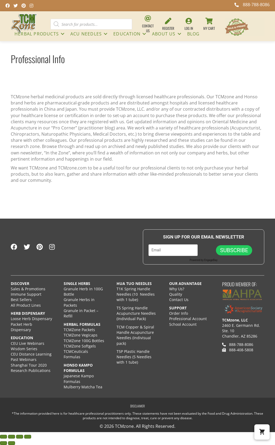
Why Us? (176, 288)
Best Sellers (21, 299)
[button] (62, 34)
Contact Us (179, 299)
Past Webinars (24, 359)
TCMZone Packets (79, 329)
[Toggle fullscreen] (11, 437)
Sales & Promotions (28, 288)
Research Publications (30, 370)
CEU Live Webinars (27, 343)
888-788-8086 (237, 344)
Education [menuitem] (126, 34)
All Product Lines (26, 305)
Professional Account (188, 318)
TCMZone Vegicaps (80, 335)
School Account (183, 324)
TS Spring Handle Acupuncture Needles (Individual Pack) (136, 313)
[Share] (19, 437)
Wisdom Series (24, 348)
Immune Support (26, 294)
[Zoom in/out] (3, 437)
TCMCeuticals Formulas (76, 354)
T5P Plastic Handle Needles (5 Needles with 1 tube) (134, 357)
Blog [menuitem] (193, 34)
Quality (175, 294)
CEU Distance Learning (31, 354)
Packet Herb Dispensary (21, 327)
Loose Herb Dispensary (31, 318)
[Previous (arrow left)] (3, 443)
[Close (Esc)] (27, 437)
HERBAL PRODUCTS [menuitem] (37, 34)
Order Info (179, 313)
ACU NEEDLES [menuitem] (86, 34)
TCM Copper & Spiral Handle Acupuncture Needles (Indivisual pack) (135, 335)
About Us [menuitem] (164, 34)
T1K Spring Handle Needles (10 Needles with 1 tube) (136, 294)
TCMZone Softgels (80, 346)
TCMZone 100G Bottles (84, 340)
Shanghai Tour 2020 (29, 365)
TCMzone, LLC (235, 320)
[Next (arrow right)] (11, 443)
